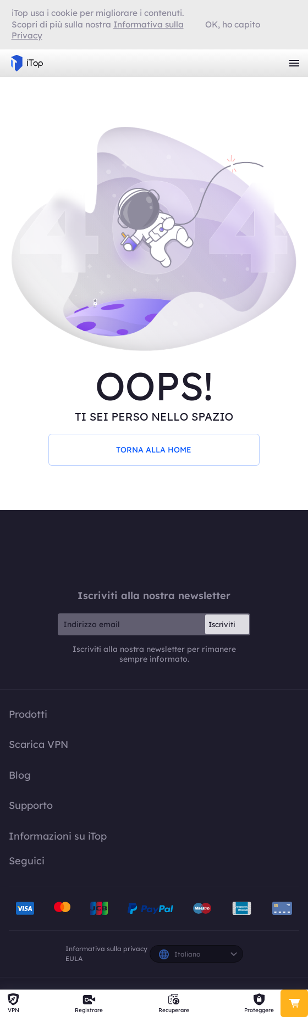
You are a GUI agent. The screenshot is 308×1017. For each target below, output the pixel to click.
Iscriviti (221, 624)
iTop (154, 550)
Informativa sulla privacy (106, 949)
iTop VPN (27, 63)
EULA (73, 958)
